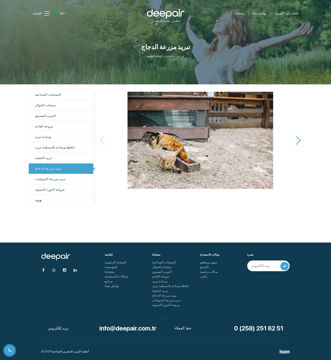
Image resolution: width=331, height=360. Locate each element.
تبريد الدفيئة (43, 158)
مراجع (109, 281)
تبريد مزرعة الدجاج (48, 168)
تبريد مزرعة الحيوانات (50, 179)
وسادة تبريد (43, 137)
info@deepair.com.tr (127, 328)
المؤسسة (111, 267)
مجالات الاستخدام (116, 276)
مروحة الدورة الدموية (50, 189)
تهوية (38, 200)
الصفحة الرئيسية (154, 56)
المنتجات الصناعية (48, 95)
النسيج (204, 267)
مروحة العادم (44, 126)
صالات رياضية (209, 272)
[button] (298, 140)
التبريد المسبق (45, 116)
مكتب (203, 276)
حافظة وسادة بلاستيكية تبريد (55, 147)
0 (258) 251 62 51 (258, 328)
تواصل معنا (112, 286)
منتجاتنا (110, 272)
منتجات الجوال (45, 105)
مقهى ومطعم (208, 262)
